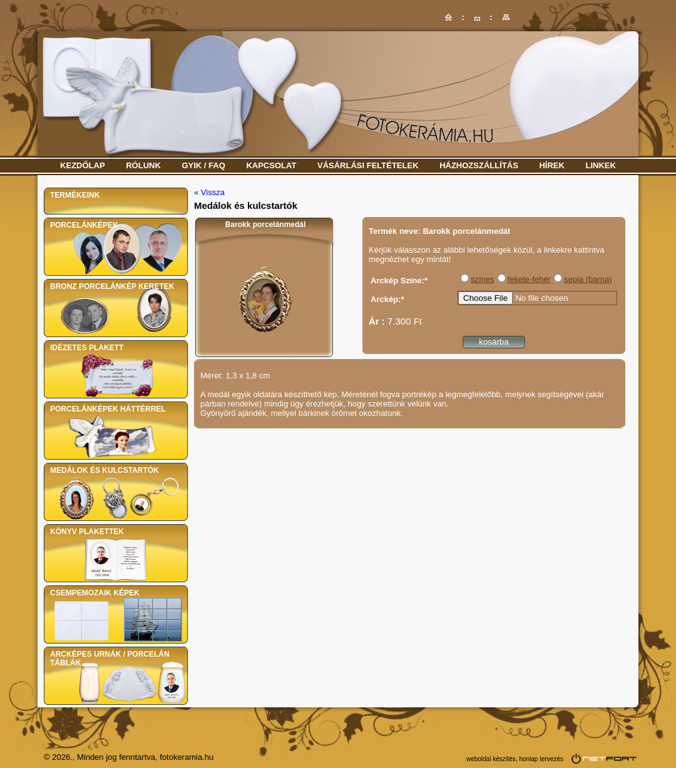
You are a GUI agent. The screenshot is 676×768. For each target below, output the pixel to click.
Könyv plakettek (87, 531)
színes (482, 279)
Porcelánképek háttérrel (108, 409)
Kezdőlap (82, 165)
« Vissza (209, 192)
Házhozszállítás (478, 165)
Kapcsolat (271, 165)
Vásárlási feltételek (368, 165)
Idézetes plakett (86, 347)
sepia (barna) (588, 279)
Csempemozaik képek (95, 593)
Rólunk (143, 165)
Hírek (551, 165)
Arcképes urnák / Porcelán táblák (110, 658)
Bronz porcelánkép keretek (112, 286)
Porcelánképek (84, 225)
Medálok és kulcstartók (104, 470)
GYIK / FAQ (203, 165)
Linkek (601, 165)
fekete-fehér (529, 279)
